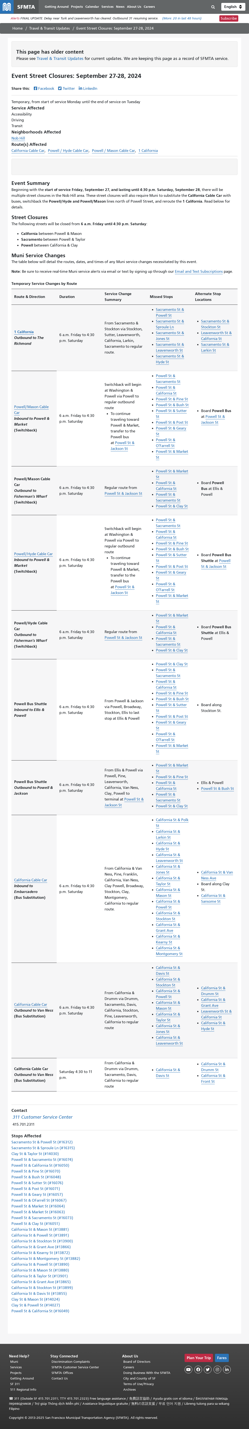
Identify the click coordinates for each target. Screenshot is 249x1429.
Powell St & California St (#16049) (40, 1311)
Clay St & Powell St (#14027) (35, 1305)
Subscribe (229, 18)
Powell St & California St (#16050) (40, 1165)
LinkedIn (90, 88)
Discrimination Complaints (71, 1362)
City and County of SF (139, 1378)
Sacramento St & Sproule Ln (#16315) (43, 1148)
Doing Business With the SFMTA (146, 1373)
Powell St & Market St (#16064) (38, 1206)
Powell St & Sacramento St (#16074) (42, 1159)
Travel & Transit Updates (49, 28)
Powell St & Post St (172, 422)
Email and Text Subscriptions (199, 271)
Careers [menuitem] (149, 7)
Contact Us (60, 1378)
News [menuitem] (120, 7)
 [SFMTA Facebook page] (198, 1369)
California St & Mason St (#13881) (40, 1229)
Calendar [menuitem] (92, 7)
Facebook (46, 88)
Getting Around (22, 1378)
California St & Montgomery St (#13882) (45, 1258)
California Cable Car (27, 151)
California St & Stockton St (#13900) (42, 1241)
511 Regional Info (23, 1390)
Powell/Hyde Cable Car (33, 554)
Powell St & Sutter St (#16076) (37, 1183)
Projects (15, 1373)
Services (16, 1367)
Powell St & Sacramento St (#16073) (42, 1218)
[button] (233, 7)
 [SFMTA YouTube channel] (188, 1369)
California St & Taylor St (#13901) (39, 1276)
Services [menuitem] (107, 7)
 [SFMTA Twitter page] (208, 1369)
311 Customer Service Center (42, 1117)
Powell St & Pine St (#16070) (35, 1171)
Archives (129, 1390)
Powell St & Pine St (172, 399)
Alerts (15, 19)
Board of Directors (136, 1362)
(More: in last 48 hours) (182, 19)
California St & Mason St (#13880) (40, 1270)
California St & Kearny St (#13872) (40, 1253)
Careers (128, 1367)
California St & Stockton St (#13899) (42, 1288)
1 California (148, 151)
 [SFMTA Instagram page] (217, 1369)
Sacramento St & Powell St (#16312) (42, 1142)
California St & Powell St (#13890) (40, 1264)
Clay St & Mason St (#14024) (35, 1299)
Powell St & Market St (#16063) (38, 1212)
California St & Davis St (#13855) (39, 1293)
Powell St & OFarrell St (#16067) (39, 1200)
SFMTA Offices (62, 1373)
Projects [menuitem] (77, 7)
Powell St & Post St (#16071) (35, 1189)
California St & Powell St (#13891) (40, 1235)
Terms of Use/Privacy (138, 1384)
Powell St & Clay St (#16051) (35, 1224)
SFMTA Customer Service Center (75, 1367)
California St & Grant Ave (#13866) (41, 1247)
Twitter (69, 88)
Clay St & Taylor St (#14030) (35, 1154)
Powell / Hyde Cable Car (68, 151)
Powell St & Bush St (172, 405)
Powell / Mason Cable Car (113, 151)
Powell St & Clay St (172, 506)
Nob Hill (18, 138)
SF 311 (15, 1384)
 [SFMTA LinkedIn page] (227, 1369)
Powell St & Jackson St (123, 493)
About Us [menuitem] (134, 7)
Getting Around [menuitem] (57, 7)
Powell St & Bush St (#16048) (36, 1177)
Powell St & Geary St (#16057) (37, 1194)
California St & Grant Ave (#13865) (41, 1282)
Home (17, 28)
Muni (14, 1362)
